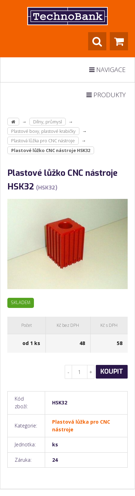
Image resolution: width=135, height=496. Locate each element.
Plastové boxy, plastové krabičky (43, 131)
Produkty (106, 95)
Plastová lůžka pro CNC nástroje (43, 140)
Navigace (107, 69)
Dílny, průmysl (47, 121)
